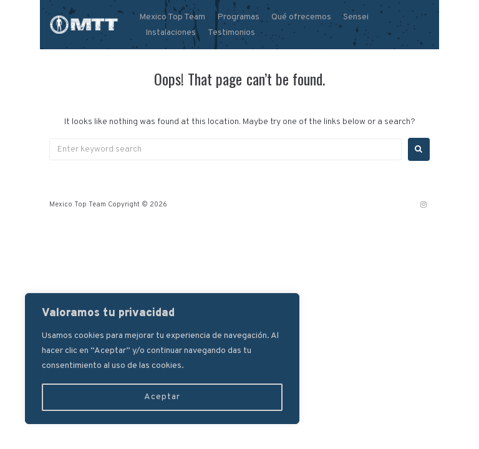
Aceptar (162, 397)
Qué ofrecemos (301, 17)
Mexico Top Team (172, 17)
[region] (162, 358)
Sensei (356, 17)
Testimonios (231, 32)
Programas (238, 17)
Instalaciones (170, 32)
